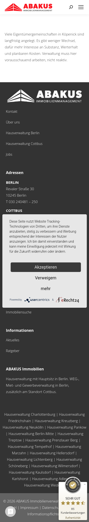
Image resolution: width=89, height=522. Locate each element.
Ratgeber (12, 350)
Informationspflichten (44, 514)
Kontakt (11, 111)
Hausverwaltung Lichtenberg (29, 459)
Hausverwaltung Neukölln (23, 427)
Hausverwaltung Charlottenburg (29, 414)
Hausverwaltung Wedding (44, 485)
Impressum (29, 507)
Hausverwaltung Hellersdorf (52, 452)
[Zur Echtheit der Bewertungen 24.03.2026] (73, 517)
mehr (46, 288)
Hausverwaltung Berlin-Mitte (31, 433)
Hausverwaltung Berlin (22, 133)
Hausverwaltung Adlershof (53, 478)
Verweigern (45, 277)
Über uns (13, 122)
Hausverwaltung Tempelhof (30, 446)
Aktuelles (12, 340)
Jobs (9, 154)
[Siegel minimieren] (84, 484)
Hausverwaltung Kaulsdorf (30, 472)
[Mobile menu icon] (81, 7)
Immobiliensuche (19, 312)
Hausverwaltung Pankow (66, 427)
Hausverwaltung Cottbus (24, 143)
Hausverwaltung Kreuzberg (56, 420)
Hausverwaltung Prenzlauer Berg (51, 440)
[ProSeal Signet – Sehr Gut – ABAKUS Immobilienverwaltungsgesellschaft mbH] (73, 495)
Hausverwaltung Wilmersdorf (55, 465)
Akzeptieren (45, 267)
